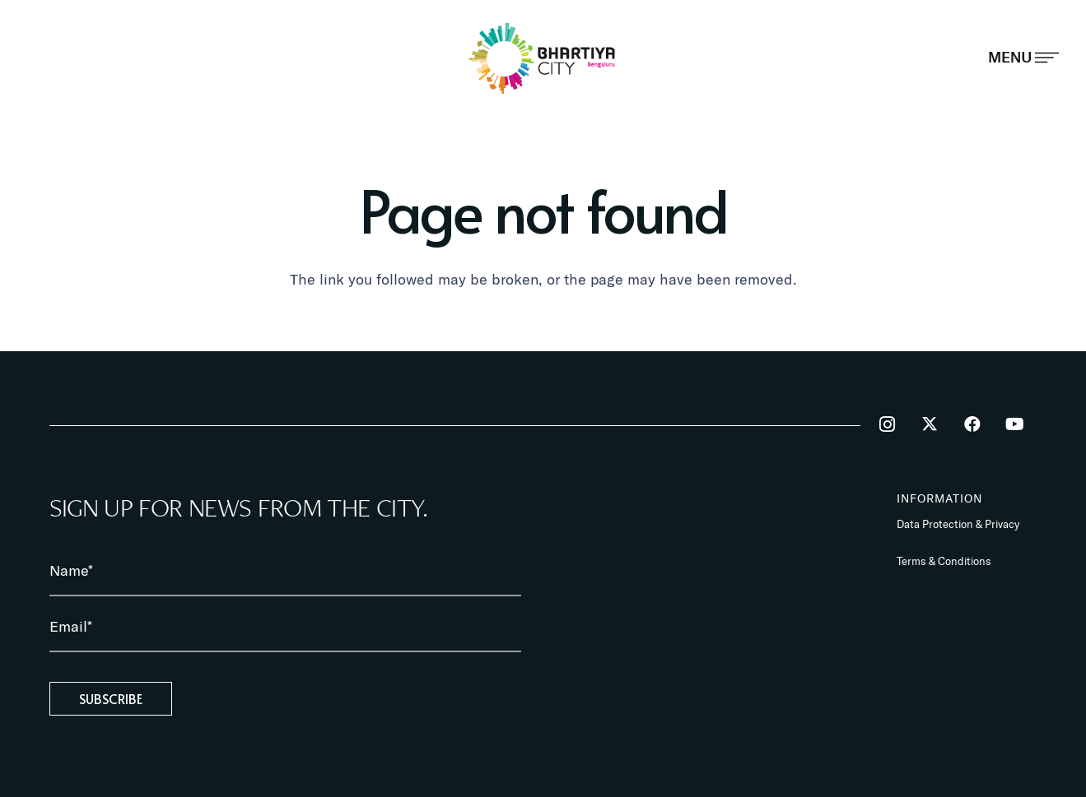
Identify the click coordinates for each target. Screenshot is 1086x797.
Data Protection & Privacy (958, 524)
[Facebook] (972, 424)
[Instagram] (887, 424)
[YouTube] (1015, 424)
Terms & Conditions (944, 561)
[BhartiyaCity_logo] (543, 58)
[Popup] (1024, 58)
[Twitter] (929, 424)
